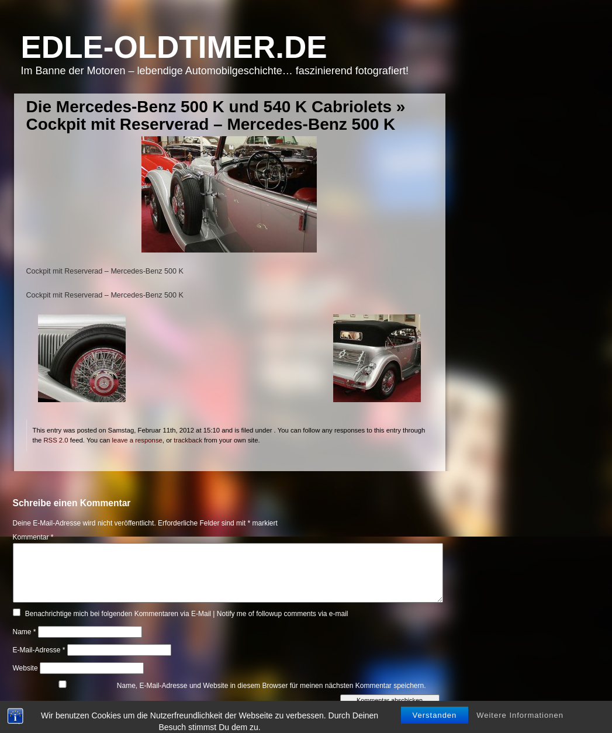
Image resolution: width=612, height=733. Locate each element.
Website (25, 668)
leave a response (137, 440)
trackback (188, 440)
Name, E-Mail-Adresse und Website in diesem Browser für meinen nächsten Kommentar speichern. (271, 686)
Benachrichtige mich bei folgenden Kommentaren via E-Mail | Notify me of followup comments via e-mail (186, 614)
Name (24, 632)
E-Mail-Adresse (39, 650)
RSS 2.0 (55, 440)
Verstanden (435, 722)
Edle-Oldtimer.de (174, 47)
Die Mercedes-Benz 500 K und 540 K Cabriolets (209, 107)
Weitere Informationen (519, 722)
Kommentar (33, 537)
